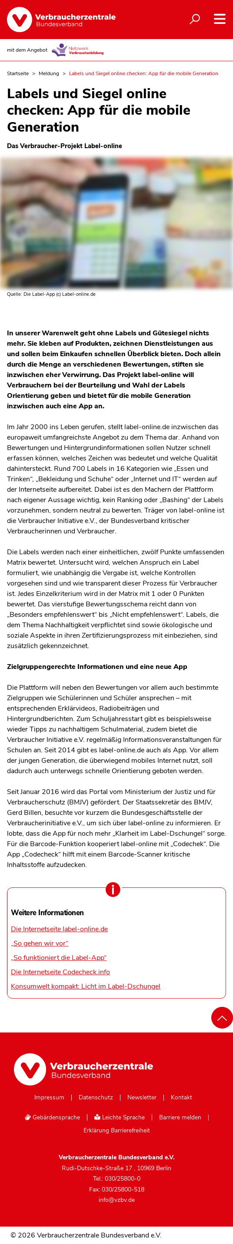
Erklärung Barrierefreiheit (116, 1131)
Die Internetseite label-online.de (59, 929)
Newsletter (141, 1098)
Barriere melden (180, 1118)
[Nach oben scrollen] (222, 1018)
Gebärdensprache (52, 1117)
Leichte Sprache (119, 1117)
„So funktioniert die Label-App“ (59, 958)
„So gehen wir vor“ (39, 943)
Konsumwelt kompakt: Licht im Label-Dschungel (85, 986)
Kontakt (181, 1098)
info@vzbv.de (117, 1200)
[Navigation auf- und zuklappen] (219, 19)
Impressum (49, 1098)
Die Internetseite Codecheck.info (60, 972)
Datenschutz (96, 1098)
